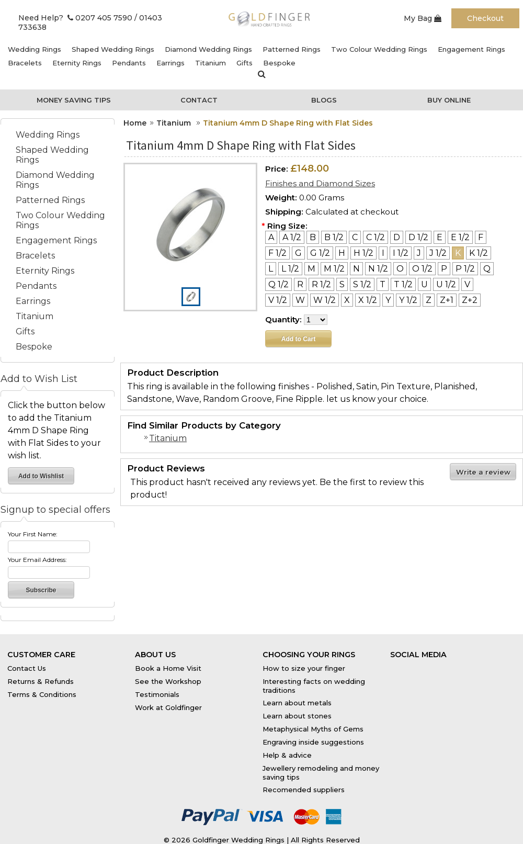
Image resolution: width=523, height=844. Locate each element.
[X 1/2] (367, 300)
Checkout (485, 18)
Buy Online (449, 100)
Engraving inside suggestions (313, 742)
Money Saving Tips (74, 100)
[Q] (487, 268)
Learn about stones (297, 716)
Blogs (324, 100)
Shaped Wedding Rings (113, 49)
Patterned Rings (292, 49)
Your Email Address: (37, 560)
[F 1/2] (277, 253)
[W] (300, 300)
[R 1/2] (321, 284)
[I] (383, 253)
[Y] (388, 300)
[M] (311, 268)
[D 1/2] (418, 237)
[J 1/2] (438, 253)
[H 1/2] (363, 253)
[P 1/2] (465, 268)
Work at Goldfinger (168, 707)
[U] (424, 284)
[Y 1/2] (408, 300)
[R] (300, 284)
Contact (199, 100)
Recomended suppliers (304, 789)
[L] (270, 268)
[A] (271, 237)
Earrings (170, 63)
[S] (342, 284)
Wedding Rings (34, 49)
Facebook (408, 665)
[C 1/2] (375, 237)
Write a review (483, 472)
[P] (444, 268)
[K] (458, 253)
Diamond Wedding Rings (208, 49)
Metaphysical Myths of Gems (313, 729)
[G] (298, 253)
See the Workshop (168, 681)
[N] (356, 268)
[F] (480, 237)
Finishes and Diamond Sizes (320, 183)
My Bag (422, 18)
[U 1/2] (446, 284)
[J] (419, 253)
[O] (400, 268)
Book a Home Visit (168, 668)
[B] (312, 237)
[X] (347, 300)
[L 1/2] (290, 268)
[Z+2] (470, 300)
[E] (440, 237)
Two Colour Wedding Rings (379, 49)
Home (134, 123)
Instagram (471, 665)
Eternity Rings (76, 63)
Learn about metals (297, 703)
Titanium (210, 63)
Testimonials (157, 694)
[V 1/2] (277, 300)
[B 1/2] (334, 237)
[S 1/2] (362, 284)
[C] (355, 237)
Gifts (244, 63)
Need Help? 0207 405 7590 (75, 17)
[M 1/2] (334, 268)
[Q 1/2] (278, 284)
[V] (467, 284)
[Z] (429, 300)
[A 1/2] (291, 237)
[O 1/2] (422, 268)
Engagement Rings (471, 49)
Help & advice (287, 755)
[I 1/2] (401, 253)
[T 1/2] (403, 284)
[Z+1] (447, 300)
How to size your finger (304, 668)
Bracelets (25, 63)
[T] (383, 284)
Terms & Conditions (41, 694)
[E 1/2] (460, 237)
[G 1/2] (320, 253)
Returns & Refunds (40, 681)
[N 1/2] (378, 268)
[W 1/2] (324, 300)
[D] (396, 237)
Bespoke (279, 63)
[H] (341, 253)
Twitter (440, 665)
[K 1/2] (478, 253)
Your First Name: (33, 534)
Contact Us (26, 668)
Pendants (129, 63)
